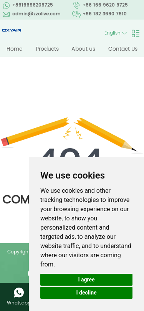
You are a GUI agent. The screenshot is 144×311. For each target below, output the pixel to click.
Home (15, 49)
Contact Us (122, 49)
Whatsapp (19, 303)
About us (83, 49)
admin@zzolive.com (36, 14)
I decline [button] (86, 292)
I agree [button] (86, 279)
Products (47, 49)
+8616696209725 (32, 5)
